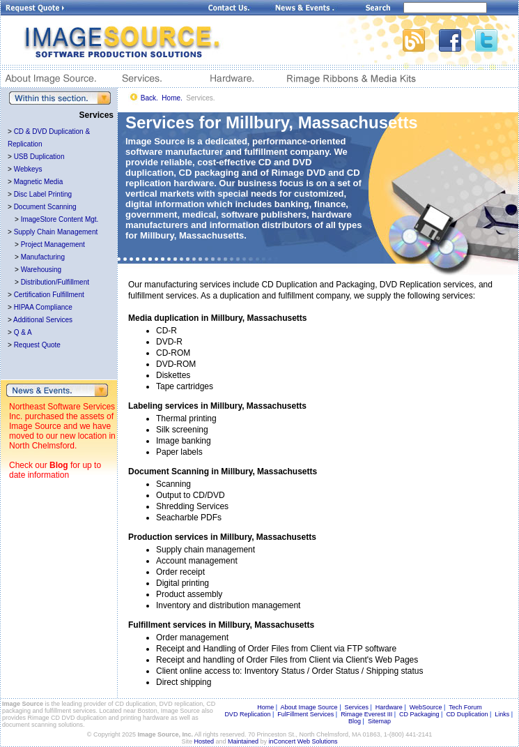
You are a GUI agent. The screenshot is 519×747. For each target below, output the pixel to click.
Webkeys (28, 169)
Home (265, 707)
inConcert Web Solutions (303, 741)
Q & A (23, 332)
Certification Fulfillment (49, 295)
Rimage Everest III (366, 714)
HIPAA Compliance (43, 307)
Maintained (243, 741)
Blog (58, 465)
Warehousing (41, 269)
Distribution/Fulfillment (55, 282)
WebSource (426, 707)
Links (502, 714)
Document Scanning (45, 207)
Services (356, 707)
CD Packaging (419, 714)
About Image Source (309, 707)
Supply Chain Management (56, 232)
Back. (149, 98)
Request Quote (37, 345)
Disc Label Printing (43, 194)
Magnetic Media (38, 182)
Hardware (389, 707)
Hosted (204, 741)
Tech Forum (465, 707)
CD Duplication (467, 714)
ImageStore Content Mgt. (60, 219)
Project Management (53, 244)
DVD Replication (247, 714)
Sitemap (379, 721)
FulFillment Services (305, 714)
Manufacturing (43, 257)
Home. (172, 98)
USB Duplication (39, 156)
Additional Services (42, 320)
